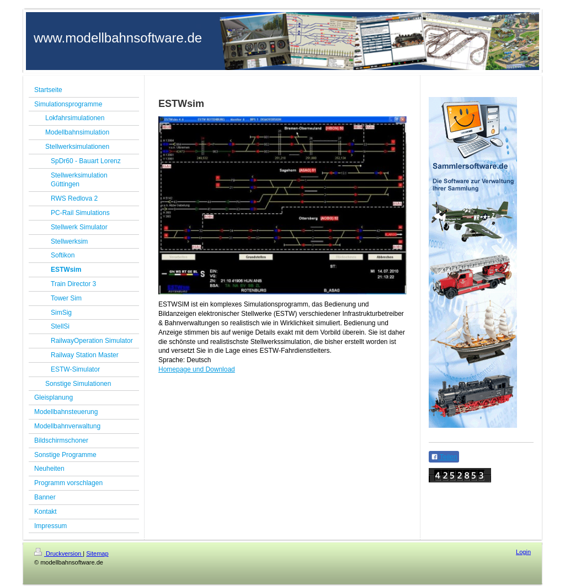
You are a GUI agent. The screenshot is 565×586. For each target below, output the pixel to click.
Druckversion (58, 553)
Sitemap (97, 553)
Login (523, 552)
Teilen (444, 457)
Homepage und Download (196, 369)
